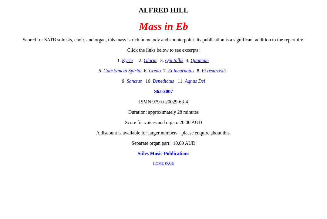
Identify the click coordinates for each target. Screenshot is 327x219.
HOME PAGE (163, 163)
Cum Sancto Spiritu (122, 70)
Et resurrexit (214, 70)
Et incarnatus (181, 70)
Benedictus (163, 81)
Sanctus (134, 81)
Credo (155, 70)
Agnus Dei (195, 81)
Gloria (150, 60)
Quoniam (199, 60)
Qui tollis (174, 60)
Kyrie (127, 60)
